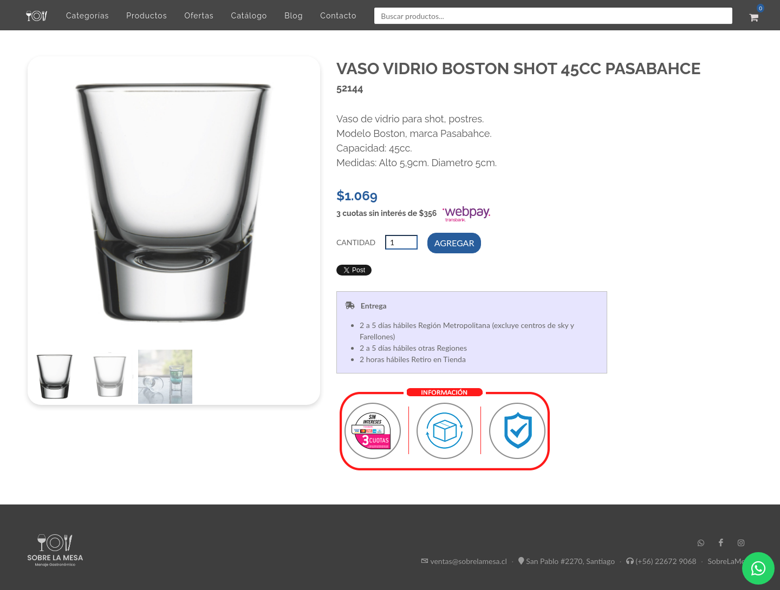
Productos (146, 15)
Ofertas (198, 15)
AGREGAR (454, 243)
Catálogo (249, 15)
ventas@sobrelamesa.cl (468, 561)
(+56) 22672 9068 (666, 561)
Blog (293, 15)
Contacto (338, 15)
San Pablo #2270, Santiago (570, 561)
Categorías (87, 15)
